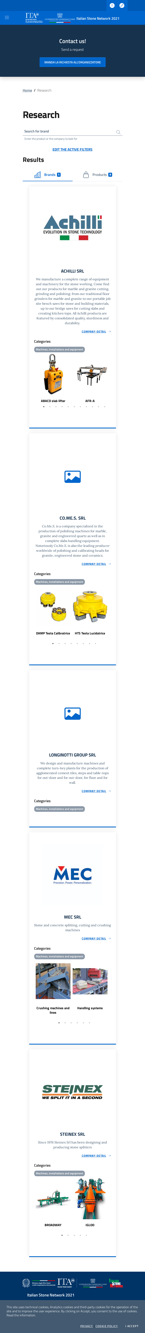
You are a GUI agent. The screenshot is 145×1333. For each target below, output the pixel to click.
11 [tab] (105, 408)
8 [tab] (86, 408)
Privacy (86, 1326)
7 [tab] (80, 408)
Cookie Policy (107, 1326)
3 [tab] (56, 408)
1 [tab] (44, 408)
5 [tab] (68, 408)
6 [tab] (74, 408)
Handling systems (90, 1010)
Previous (31, 380)
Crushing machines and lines (53, 1013)
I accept (132, 1326)
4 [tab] (62, 408)
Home (27, 90)
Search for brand (38, 131)
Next (114, 380)
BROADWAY (53, 1228)
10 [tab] (99, 408)
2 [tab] (50, 408)
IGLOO (90, 1228)
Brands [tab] (47, 175)
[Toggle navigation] (6, 17)
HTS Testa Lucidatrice (90, 635)
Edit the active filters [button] (72, 150)
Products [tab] (97, 175)
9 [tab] (92, 408)
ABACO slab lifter (53, 402)
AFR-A (90, 402)
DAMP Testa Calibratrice (53, 635)
